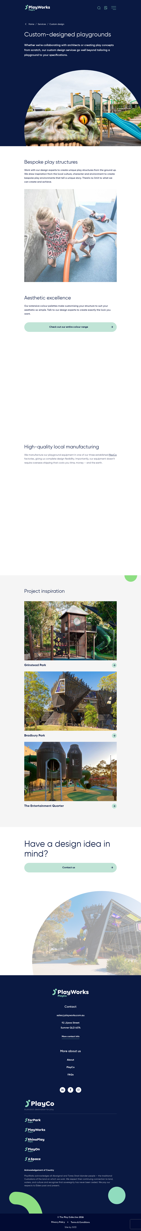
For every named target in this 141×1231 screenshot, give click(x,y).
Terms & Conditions (80, 1222)
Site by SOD (70, 1227)
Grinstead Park (35, 667)
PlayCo (71, 1067)
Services (42, 24)
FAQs (71, 1075)
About (70, 1060)
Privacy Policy (58, 1222)
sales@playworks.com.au (70, 1015)
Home (29, 24)
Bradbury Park (34, 737)
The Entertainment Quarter (44, 807)
